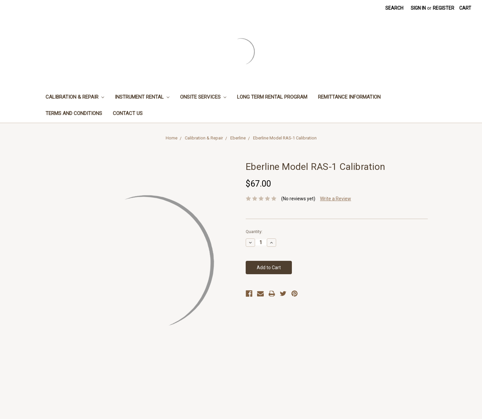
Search (394, 8)
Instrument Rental (142, 97)
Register (443, 8)
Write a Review (335, 198)
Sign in (418, 8)
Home (171, 137)
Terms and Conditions (74, 113)
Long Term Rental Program (272, 97)
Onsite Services (203, 97)
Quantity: (254, 231)
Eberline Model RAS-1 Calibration (285, 137)
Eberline (238, 137)
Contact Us (128, 113)
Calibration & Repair (75, 97)
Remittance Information (349, 97)
